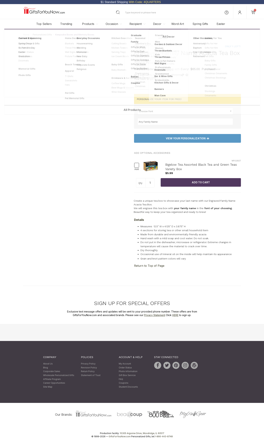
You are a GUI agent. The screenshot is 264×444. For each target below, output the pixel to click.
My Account (125, 363)
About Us (48, 363)
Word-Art (177, 24)
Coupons (123, 383)
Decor (157, 24)
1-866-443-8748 (164, 436)
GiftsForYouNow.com (120, 436)
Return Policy (88, 371)
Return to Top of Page (149, 266)
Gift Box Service (127, 375)
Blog (45, 367)
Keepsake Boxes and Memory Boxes (74, 34)
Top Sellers (44, 24)
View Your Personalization (187, 138)
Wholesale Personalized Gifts (58, 375)
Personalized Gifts (42, 34)
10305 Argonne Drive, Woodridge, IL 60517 (142, 433)
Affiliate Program (52, 379)
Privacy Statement (154, 315)
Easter (221, 24)
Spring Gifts (200, 24)
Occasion (112, 24)
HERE (175, 315)
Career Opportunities (54, 383)
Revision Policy (89, 367)
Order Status (125, 367)
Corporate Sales (51, 371)
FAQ (121, 379)
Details (139, 220)
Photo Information (128, 371)
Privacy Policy (88, 363)
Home (26, 34)
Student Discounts (128, 386)
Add (136, 169)
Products (88, 24)
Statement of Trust (90, 375)
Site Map (47, 386)
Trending (66, 24)
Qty (140, 183)
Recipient (135, 24)
